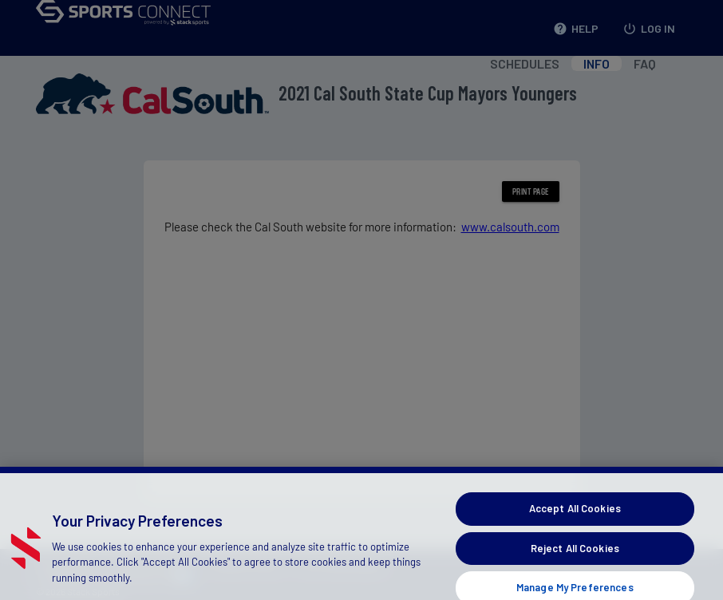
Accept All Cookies (575, 520)
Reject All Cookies (575, 559)
